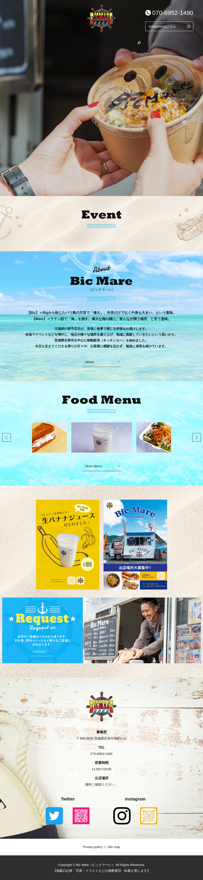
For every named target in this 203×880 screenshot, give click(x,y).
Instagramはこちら (162, 26)
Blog (117, 41)
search (155, 41)
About (74, 41)
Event (138, 41)
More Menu (93, 466)
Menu (96, 41)
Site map (113, 847)
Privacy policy (93, 847)
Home (52, 41)
